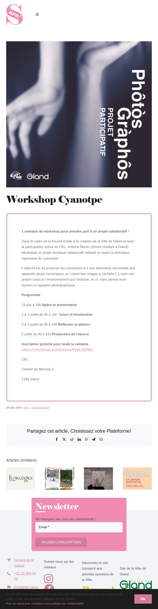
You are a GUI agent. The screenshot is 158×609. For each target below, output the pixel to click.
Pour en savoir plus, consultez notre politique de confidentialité (45, 603)
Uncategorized (40, 407)
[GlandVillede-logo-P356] (136, 582)
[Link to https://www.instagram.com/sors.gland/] (57, 578)
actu (26, 407)
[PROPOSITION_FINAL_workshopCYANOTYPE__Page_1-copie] (79, 114)
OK (143, 598)
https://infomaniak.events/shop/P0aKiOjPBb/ (57, 351)
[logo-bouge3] (98, 587)
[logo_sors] (14, 5)
